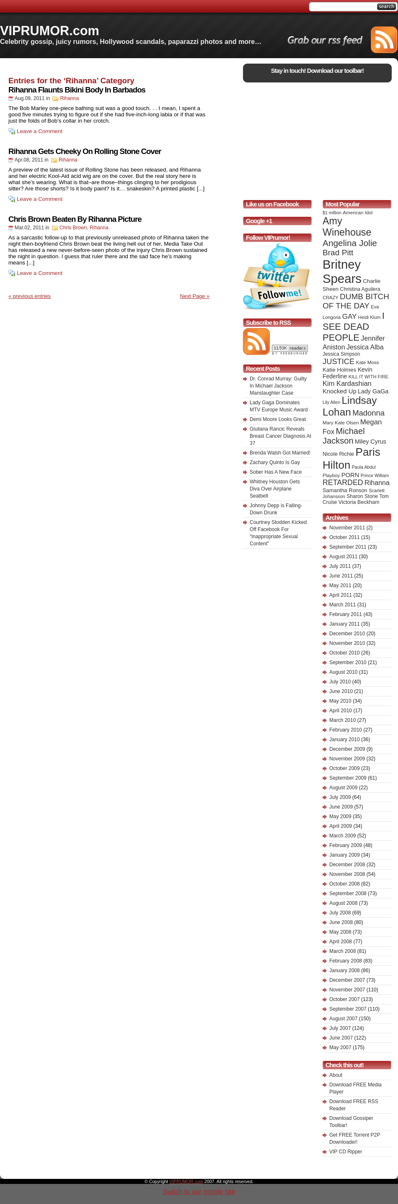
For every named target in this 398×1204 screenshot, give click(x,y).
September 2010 (348, 662)
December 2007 (347, 980)
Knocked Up (340, 391)
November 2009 (347, 759)
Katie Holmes (339, 370)
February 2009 (345, 845)
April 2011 (340, 595)
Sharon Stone (362, 496)
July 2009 (340, 797)
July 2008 (340, 913)
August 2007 (343, 1019)
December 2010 (347, 634)
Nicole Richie (338, 454)
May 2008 (340, 932)
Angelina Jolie (350, 243)
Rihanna (69, 98)
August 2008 (343, 903)
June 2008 (341, 922)
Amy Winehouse (347, 227)
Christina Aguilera (360, 289)
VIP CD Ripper (345, 1152)
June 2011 (341, 576)
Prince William (375, 475)
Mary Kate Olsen (341, 422)
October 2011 (344, 537)
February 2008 (345, 961)
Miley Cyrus (370, 441)
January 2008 (344, 970)
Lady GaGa (373, 391)
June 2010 (341, 691)
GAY (349, 317)
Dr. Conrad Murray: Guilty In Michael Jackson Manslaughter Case (278, 386)
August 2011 (343, 557)
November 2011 (347, 528)
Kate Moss (367, 362)
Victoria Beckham (359, 502)
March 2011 (342, 605)
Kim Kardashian (347, 384)
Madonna (368, 412)
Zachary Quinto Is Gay (275, 462)
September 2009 (348, 778)
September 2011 (348, 547)
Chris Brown (73, 228)
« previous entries (29, 296)
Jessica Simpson (341, 354)
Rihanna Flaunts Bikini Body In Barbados (76, 89)
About (335, 1075)
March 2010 (342, 720)
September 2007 (348, 1009)
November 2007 (347, 990)
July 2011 (340, 566)
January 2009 (344, 855)
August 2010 (343, 672)
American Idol (357, 212)
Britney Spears (342, 271)
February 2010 (345, 730)
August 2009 (343, 788)
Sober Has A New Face (276, 472)
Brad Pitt (338, 252)
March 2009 (342, 836)
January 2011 (344, 624)
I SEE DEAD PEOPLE (354, 327)
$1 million (332, 212)
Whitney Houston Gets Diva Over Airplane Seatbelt (275, 489)
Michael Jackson (344, 435)
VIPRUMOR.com (49, 30)
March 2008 (342, 951)
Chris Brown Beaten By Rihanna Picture (75, 219)
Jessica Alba (365, 347)
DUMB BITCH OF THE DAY (356, 301)
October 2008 (344, 884)
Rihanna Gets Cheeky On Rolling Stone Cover (84, 151)
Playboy (331, 475)
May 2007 (340, 1047)
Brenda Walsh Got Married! (280, 453)
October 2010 (344, 653)
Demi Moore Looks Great (278, 419)
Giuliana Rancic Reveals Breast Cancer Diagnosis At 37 (280, 436)
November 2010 (347, 643)
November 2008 (347, 874)
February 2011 (345, 614)
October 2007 (344, 999)
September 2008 (348, 893)
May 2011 (340, 585)
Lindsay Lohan (350, 406)
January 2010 (344, 739)
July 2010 (340, 682)
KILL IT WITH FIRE (368, 376)
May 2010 (340, 701)
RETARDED (343, 482)
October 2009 (344, 768)
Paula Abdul (364, 467)
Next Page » (194, 296)
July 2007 (340, 1028)
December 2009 (347, 749)
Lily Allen (331, 402)
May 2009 (340, 816)
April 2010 (340, 711)
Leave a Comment (39, 131)
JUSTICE (338, 361)
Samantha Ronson (345, 490)
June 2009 (341, 807)
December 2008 (347, 865)
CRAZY (331, 297)
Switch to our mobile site (199, 1191)
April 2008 (340, 942)
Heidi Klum (369, 317)
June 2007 (341, 1038)
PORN (350, 475)
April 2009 (340, 826)
